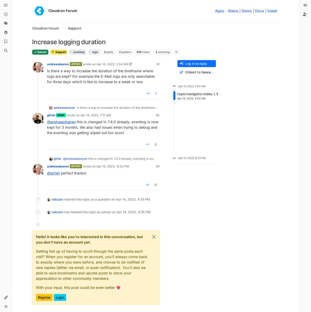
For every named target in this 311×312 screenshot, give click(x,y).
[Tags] (6, 23)
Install (272, 11)
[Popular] (6, 32)
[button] (6, 297)
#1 (158, 64)
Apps (219, 11)
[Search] (6, 50)
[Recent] (6, 14)
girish (51, 115)
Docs (259, 11)
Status (233, 11)
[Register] (305, 14)
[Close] (153, 236)
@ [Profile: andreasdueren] (61, 122)
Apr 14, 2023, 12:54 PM (113, 166)
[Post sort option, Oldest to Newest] (196, 72)
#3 (158, 166)
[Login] (305, 5)
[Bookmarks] (6, 41)
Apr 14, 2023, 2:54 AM (112, 64)
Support (58, 52)
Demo (247, 11)
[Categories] (6, 5)
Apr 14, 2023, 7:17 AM (95, 115)
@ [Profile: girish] (53, 173)
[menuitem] (305, 5)
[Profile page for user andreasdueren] (38, 67)
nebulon (57, 199)
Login (60, 297)
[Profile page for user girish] (38, 118)
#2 (158, 115)
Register (44, 297)
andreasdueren (58, 64)
